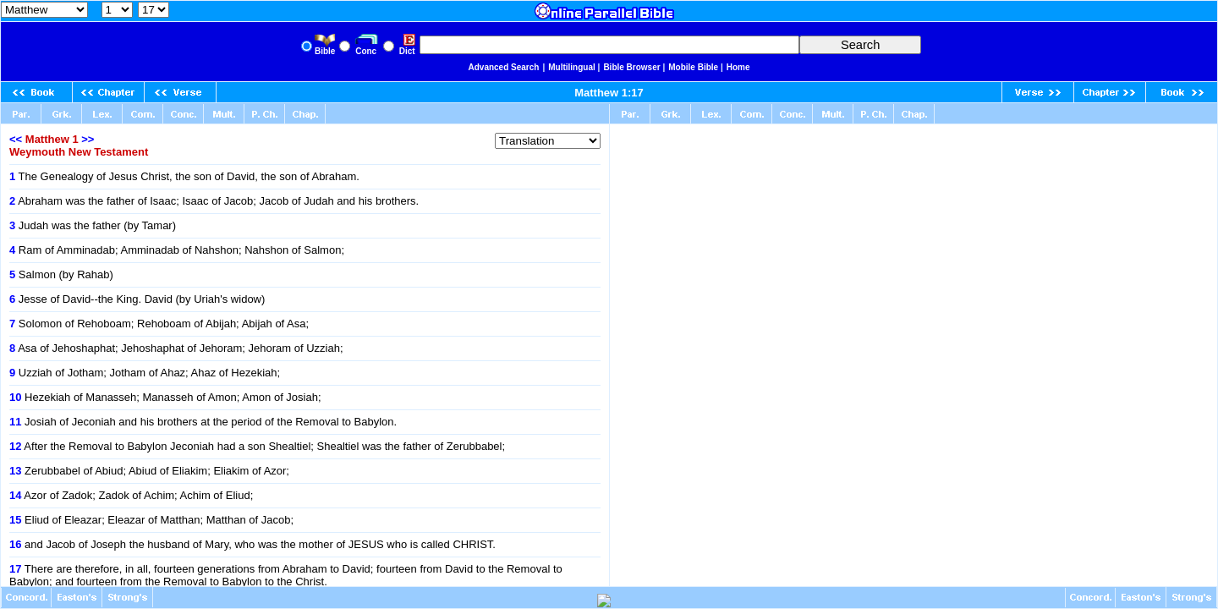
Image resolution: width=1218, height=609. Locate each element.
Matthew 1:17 (609, 92)
